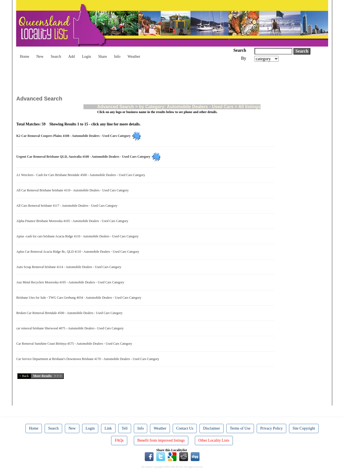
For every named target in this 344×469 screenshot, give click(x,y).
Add (71, 56)
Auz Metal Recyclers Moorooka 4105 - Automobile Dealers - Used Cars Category (71, 282)
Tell (125, 428)
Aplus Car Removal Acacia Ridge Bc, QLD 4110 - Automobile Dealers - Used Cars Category (78, 252)
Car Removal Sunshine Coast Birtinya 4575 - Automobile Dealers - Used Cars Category (75, 344)
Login (86, 56)
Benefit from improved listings (161, 440)
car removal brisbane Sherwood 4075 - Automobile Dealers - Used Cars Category (70, 328)
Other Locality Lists (213, 440)
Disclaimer (211, 428)
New (40, 56)
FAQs (119, 440)
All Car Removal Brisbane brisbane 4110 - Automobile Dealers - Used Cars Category (73, 190)
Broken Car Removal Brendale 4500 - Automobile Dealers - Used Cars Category (70, 313)
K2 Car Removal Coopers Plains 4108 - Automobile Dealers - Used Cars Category (74, 136)
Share (102, 56)
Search (56, 56)
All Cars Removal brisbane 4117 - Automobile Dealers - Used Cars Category (67, 206)
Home (24, 56)
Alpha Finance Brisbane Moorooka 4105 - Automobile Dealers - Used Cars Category (73, 221)
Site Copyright (304, 428)
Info (117, 56)
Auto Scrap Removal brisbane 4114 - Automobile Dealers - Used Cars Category (69, 267)
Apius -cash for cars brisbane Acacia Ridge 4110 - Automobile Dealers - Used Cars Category (78, 236)
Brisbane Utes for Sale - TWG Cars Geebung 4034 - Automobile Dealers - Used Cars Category (79, 298)
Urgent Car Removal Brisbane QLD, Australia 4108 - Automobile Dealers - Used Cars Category (84, 157)
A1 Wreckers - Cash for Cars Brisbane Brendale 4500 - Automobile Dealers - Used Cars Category (81, 175)
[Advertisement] (116, 76)
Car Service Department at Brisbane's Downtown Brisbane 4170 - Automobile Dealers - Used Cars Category (88, 359)
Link (108, 428)
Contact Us (184, 428)
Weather (134, 56)
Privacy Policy (271, 428)
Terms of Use (240, 428)
